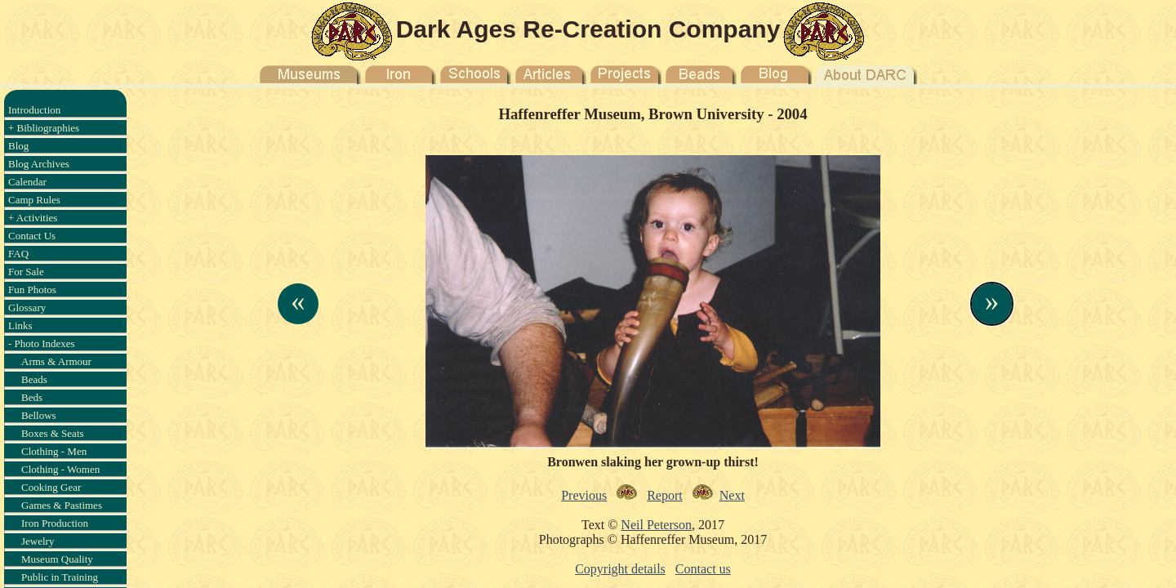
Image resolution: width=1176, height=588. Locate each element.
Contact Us (32, 235)
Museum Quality (57, 559)
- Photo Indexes (41, 343)
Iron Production (54, 523)
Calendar (27, 182)
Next (732, 495)
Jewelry (37, 541)
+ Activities (32, 218)
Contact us (703, 569)
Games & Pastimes (61, 505)
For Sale (26, 271)
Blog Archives (38, 164)
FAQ (18, 253)
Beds (31, 397)
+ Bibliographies (43, 128)
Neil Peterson (656, 525)
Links (20, 325)
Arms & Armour (56, 361)
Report (665, 495)
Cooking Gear (51, 487)
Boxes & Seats (52, 433)
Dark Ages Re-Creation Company (588, 29)
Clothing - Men (54, 451)
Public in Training (59, 577)
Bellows (38, 415)
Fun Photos (32, 289)
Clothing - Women (60, 469)
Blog (18, 146)
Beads (34, 379)
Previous (584, 495)
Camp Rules (34, 200)
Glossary (27, 307)
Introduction (34, 110)
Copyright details (620, 569)
